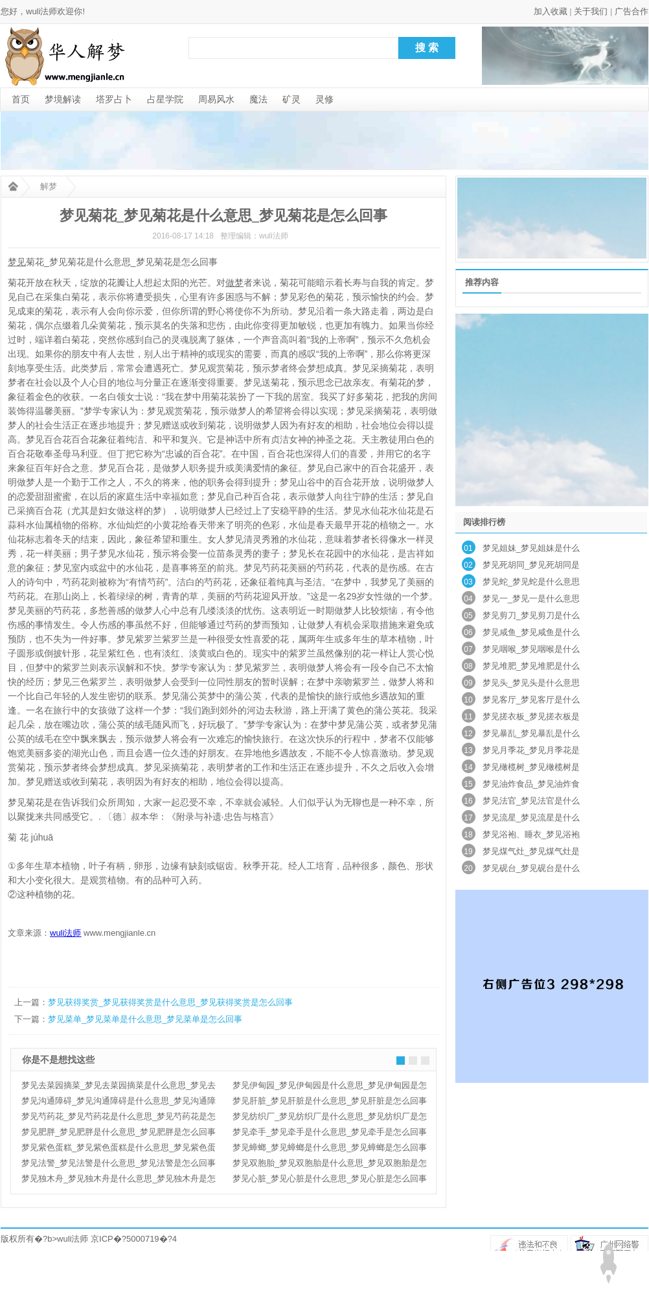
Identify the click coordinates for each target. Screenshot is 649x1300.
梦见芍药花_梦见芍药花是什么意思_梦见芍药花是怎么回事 (118, 1117)
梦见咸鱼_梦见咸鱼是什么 (531, 632)
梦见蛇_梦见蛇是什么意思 (531, 581)
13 (468, 750)
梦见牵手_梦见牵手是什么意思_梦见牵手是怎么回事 (330, 1132)
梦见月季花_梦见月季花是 (531, 750)
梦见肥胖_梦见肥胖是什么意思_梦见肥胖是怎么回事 (118, 1132)
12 (468, 733)
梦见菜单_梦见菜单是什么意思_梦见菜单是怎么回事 (145, 1019)
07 (468, 649)
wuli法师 (72, 1239)
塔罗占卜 (114, 99)
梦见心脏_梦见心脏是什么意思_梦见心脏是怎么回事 (330, 1178)
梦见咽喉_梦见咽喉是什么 (531, 649)
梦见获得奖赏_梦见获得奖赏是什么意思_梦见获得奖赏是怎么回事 (170, 1002)
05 (468, 615)
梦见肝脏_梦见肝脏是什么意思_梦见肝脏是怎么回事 (330, 1101)
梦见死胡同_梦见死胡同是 (531, 565)
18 (468, 834)
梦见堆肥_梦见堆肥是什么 (531, 666)
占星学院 (165, 99)
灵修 (324, 99)
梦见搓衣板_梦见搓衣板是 (531, 716)
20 (468, 868)
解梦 (48, 186)
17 (468, 817)
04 (468, 598)
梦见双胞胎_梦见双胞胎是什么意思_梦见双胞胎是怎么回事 (330, 1164)
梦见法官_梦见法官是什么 (531, 801)
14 (468, 767)
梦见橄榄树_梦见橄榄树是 (531, 767)
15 (468, 784)
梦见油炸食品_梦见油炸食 (531, 784)
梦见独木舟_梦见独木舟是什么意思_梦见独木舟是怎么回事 (118, 1180)
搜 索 (426, 47)
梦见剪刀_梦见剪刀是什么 (531, 615)
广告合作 (631, 11)
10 (468, 699)
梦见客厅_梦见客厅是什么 (531, 699)
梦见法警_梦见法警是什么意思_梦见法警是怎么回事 (118, 1163)
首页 (21, 99)
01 (468, 548)
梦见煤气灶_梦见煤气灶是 (531, 851)
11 (468, 716)
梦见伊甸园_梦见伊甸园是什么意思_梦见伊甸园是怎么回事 (330, 1086)
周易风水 (216, 99)
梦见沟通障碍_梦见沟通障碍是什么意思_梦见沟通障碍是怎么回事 (118, 1102)
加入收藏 (550, 11)
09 (468, 683)
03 (468, 581)
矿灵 (291, 99)
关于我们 (591, 11)
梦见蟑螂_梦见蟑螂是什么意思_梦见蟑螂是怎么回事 (330, 1147)
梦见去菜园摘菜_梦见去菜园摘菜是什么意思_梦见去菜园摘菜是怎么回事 (118, 1086)
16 (468, 801)
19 (468, 851)
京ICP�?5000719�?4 (134, 1239)
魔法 (258, 99)
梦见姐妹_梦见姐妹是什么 (531, 548)
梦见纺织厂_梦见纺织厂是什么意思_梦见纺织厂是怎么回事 (330, 1117)
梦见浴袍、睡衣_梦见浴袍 (531, 834)
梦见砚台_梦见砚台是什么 (531, 868)
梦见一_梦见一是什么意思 (531, 598)
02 (468, 565)
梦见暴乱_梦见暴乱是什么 (531, 733)
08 (468, 666)
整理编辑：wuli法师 (254, 235)
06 (468, 632)
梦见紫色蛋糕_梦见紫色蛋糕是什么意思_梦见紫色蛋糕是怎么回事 (118, 1149)
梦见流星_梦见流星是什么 (531, 817)
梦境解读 (63, 99)
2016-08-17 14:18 (183, 235)
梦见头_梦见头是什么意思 (531, 683)
